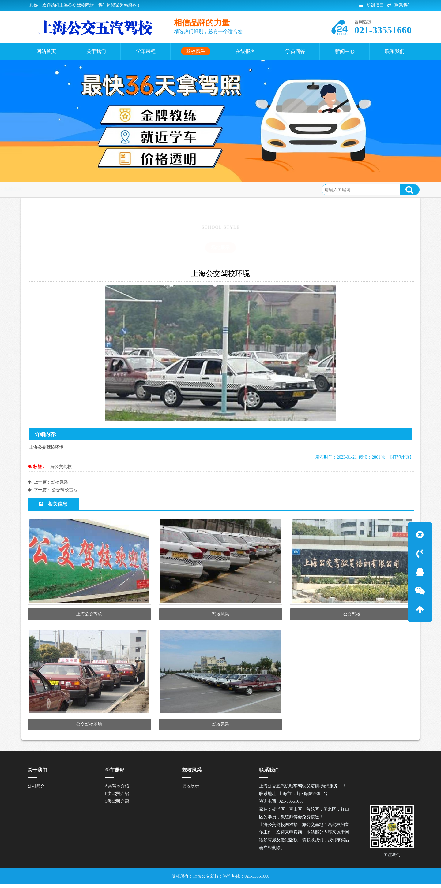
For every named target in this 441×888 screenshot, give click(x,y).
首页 (52, 189)
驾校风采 (72, 189)
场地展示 (97, 189)
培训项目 (371, 5)
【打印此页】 (401, 457)
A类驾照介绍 (117, 789)
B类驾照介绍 (117, 797)
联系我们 (399, 5)
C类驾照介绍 (117, 805)
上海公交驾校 (59, 466)
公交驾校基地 (64, 490)
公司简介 (36, 789)
